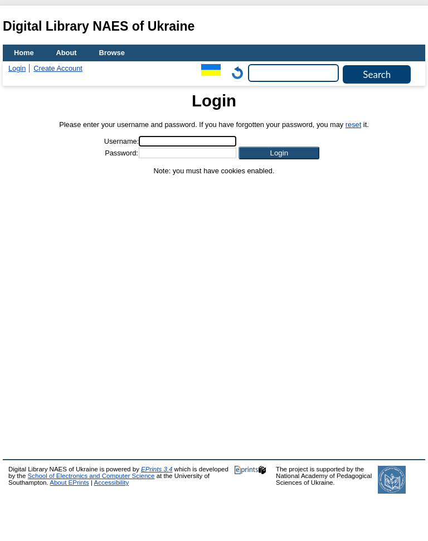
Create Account (57, 68)
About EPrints (69, 482)
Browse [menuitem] (112, 52)
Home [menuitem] (24, 52)
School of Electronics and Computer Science (91, 475)
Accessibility (111, 482)
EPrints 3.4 (156, 469)
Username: (121, 141)
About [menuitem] (66, 52)
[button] (279, 153)
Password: (121, 153)
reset (353, 124)
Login (17, 68)
